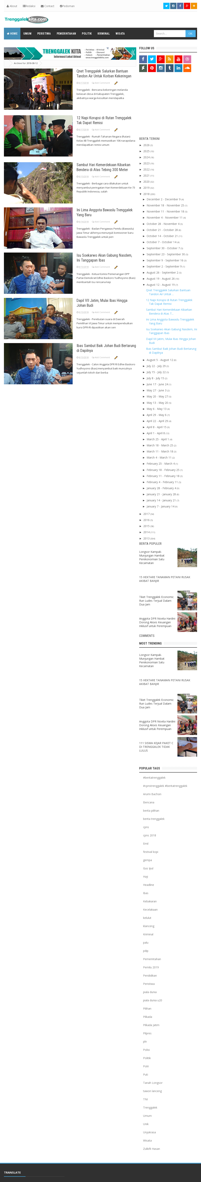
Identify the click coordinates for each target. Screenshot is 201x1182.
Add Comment (103, 87)
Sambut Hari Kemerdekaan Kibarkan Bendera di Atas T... (169, 311)
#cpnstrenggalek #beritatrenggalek (165, 786)
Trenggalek (150, 1107)
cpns (146, 827)
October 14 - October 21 (163, 236)
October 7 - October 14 (162, 242)
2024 (146, 157)
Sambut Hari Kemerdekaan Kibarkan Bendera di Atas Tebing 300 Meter (106, 167)
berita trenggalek (153, 819)
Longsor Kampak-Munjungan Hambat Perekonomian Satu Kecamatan (151, 557)
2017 (146, 514)
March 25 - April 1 (158, 439)
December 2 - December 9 (164, 199)
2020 (146, 181)
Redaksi (29, 6)
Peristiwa (149, 984)
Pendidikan (150, 975)
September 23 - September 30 (166, 254)
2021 (146, 175)
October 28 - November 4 (163, 224)
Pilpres (147, 1033)
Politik (147, 1058)
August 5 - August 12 (160, 360)
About (12, 6)
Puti (145, 1074)
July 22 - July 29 (156, 366)
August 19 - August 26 (161, 278)
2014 (146, 532)
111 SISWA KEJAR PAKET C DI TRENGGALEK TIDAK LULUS (156, 746)
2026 (146, 145)
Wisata (147, 1140)
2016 (146, 520)
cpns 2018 (149, 835)
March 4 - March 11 (159, 457)
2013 (146, 538)
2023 (146, 163)
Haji (145, 876)
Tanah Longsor (153, 1083)
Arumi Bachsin (152, 794)
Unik (146, 1124)
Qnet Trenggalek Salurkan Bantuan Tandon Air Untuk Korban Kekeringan (105, 76)
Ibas (145, 893)
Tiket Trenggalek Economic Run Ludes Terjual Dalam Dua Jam (156, 600)
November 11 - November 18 (166, 211)
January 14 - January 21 (162, 500)
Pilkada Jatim (151, 1025)
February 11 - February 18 (163, 476)
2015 (146, 526)
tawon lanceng (152, 1091)
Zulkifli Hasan (151, 1149)
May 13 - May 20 (158, 403)
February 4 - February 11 (163, 482)
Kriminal (148, 934)
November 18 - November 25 (166, 205)
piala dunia (150, 992)
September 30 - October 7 (164, 248)
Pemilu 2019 (151, 967)
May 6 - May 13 (157, 409)
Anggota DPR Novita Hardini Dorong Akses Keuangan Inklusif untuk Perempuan (157, 622)
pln (145, 1041)
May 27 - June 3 (157, 390)
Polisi (146, 1050)
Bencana (148, 802)
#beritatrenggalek (154, 777)
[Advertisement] (163, 105)
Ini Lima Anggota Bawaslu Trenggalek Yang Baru (98, 212)
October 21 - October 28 (163, 230)
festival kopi (150, 852)
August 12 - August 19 (161, 285)
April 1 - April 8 (156, 433)
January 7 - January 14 (161, 506)
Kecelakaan (150, 909)
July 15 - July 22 (156, 372)
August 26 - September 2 (163, 272)
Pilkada (147, 1017)
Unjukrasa (149, 1132)
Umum (147, 1116)
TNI (145, 1099)
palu (145, 942)
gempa (147, 860)
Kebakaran (150, 901)
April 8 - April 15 (157, 427)
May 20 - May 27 (158, 396)
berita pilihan (151, 810)
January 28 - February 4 (162, 488)
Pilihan (147, 1008)
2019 (146, 188)
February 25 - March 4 (161, 463)
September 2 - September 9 (165, 266)
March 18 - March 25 (160, 445)
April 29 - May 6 (157, 415)
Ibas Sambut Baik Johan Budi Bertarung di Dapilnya (101, 347)
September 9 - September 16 (165, 260)
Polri (146, 1066)
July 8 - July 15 (156, 378)
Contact (47, 6)
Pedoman (67, 6)
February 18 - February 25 (163, 470)
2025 (146, 151)
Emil (145, 843)
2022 (146, 169)
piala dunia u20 (152, 1000)
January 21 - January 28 (162, 494)
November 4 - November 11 (165, 217)
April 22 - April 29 (158, 421)
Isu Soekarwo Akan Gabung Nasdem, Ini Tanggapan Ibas (100, 257)
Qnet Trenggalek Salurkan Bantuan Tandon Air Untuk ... (168, 292)
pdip (145, 951)
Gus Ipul (148, 868)
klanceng (148, 926)
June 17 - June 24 (158, 384)
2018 (146, 194)
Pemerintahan (152, 959)
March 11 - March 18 (160, 451)
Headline (148, 885)
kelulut (147, 918)
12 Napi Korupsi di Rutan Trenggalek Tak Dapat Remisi (101, 120)
